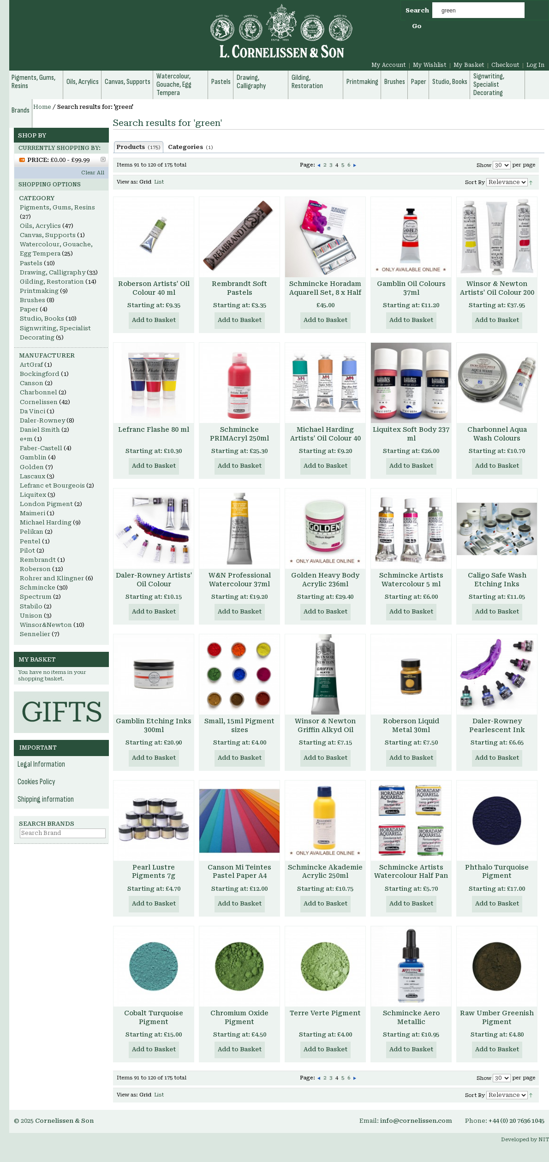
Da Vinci (32, 411)
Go (417, 26)
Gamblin (33, 457)
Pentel (30, 541)
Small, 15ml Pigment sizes (239, 725)
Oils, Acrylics (40, 225)
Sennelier (35, 634)
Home (42, 107)
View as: (127, 182)
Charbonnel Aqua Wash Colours (497, 434)
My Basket (469, 65)
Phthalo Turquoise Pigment (497, 872)
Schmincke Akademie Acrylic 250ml (325, 872)
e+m (26, 438)
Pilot (27, 550)
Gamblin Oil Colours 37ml (411, 288)
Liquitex (33, 494)
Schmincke (37, 587)
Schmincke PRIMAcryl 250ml (239, 434)
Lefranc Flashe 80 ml (153, 429)
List (159, 182)
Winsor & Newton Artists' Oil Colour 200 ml (497, 292)
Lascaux (32, 476)
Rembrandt (38, 559)
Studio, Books (42, 318)
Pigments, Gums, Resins (57, 207)
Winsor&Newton (46, 624)
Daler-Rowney (42, 420)
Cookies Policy (36, 782)
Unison (31, 615)
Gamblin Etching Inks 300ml (153, 725)
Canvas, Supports (48, 235)
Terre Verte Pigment (325, 1013)
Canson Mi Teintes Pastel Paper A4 (239, 872)
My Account (388, 65)
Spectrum (36, 596)
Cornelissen (39, 402)
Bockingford (40, 373)
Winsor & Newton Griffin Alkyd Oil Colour (325, 729)
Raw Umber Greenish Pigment (497, 1017)
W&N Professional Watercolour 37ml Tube (240, 584)
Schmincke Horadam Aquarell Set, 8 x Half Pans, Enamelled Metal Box (325, 297)
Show (484, 165)
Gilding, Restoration (52, 281)
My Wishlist (430, 65)
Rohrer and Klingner (52, 578)
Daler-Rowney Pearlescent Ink (497, 725)
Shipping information (46, 799)
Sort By (475, 182)
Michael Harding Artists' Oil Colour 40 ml (325, 438)
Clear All (92, 173)
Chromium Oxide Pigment (239, 1017)
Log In (535, 65)
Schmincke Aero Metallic (411, 1017)
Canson (31, 383)
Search (417, 10)
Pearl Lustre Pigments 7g (153, 872)
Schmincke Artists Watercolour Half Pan (411, 872)
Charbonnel (38, 392)
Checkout (505, 65)
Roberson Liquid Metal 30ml (411, 725)
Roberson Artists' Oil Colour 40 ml (154, 288)
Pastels (31, 263)
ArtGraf (31, 364)
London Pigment (46, 504)
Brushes (32, 300)
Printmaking (39, 290)
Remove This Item (103, 159)
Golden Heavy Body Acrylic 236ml (325, 580)
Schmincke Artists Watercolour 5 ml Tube (411, 584)
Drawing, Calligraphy (52, 272)
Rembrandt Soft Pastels (239, 288)
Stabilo (31, 606)
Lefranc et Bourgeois (52, 485)
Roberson (35, 569)
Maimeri (32, 513)
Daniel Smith (40, 429)
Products (139, 147)
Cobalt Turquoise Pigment (153, 1017)
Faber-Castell (41, 448)
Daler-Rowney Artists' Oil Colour (154, 580)
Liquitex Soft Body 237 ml (411, 434)
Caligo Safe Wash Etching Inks (497, 580)
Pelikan (31, 531)
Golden (32, 467)
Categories (190, 147)
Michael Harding (46, 522)
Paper (29, 309)
